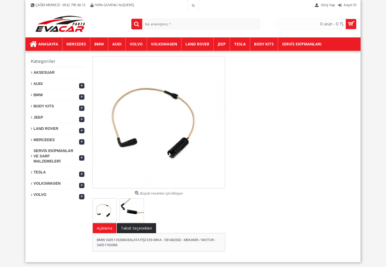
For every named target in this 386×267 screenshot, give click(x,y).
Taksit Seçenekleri (136, 228)
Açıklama (104, 228)
